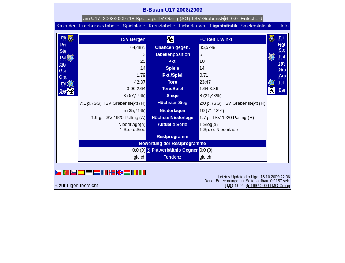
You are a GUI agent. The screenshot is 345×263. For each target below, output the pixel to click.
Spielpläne (134, 25)
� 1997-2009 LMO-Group (268, 186)
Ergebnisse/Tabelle (99, 25)
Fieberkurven (193, 25)
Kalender (65, 25)
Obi (63, 64)
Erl (64, 84)
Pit (63, 38)
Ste (63, 51)
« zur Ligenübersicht (76, 185)
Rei (63, 44)
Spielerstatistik (256, 25)
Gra (62, 70)
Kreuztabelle (162, 25)
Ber (281, 90)
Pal (63, 58)
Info (285, 25)
